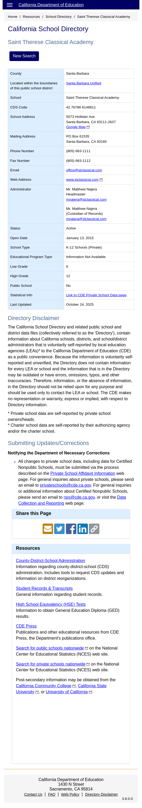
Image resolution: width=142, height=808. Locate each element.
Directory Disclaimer (101, 794)
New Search (24, 56)
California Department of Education (51, 5)
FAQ (51, 794)
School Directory (59, 17)
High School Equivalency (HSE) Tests (51, 604)
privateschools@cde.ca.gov (65, 485)
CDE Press (26, 626)
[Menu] (9, 4)
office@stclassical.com (84, 170)
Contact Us (33, 794)
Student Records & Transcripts (44, 588)
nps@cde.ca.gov (79, 497)
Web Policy (70, 794)
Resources (31, 17)
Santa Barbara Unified (83, 83)
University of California (67, 692)
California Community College (43, 686)
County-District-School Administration (50, 560)
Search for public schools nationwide (50, 648)
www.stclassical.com (82, 180)
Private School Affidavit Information (82, 473)
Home (12, 17)
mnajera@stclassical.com (86, 199)
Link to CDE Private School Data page (96, 295)
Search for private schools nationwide (51, 664)
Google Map (76, 127)
